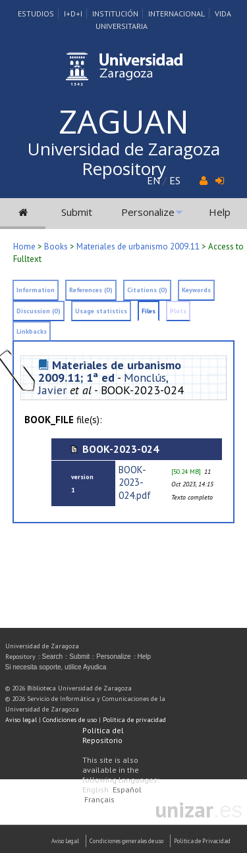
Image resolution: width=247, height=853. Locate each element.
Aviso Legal (65, 840)
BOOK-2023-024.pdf (135, 482)
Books (56, 246)
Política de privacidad (134, 719)
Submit (76, 212)
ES (174, 180)
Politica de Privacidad (202, 840)
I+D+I (73, 13)
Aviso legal (21, 719)
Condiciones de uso (70, 719)
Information (35, 290)
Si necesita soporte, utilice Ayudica (56, 667)
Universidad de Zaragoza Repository (124, 158)
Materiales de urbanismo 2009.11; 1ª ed (109, 371)
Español (127, 789)
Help (220, 212)
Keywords (196, 290)
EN (153, 180)
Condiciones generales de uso (126, 840)
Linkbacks (31, 331)
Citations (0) (147, 290)
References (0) (91, 290)
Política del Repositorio (103, 735)
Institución (115, 13)
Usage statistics (101, 311)
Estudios (36, 13)
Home (24, 246)
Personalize (148, 212)
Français (99, 799)
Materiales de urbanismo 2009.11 (138, 246)
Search (52, 656)
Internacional (176, 13)
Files (148, 311)
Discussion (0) (38, 311)
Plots (178, 311)
